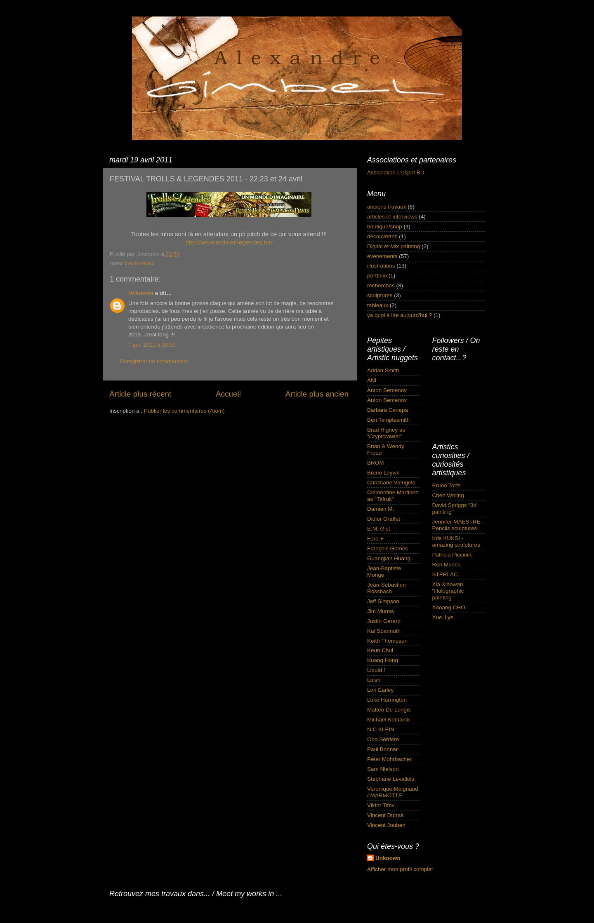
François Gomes (387, 548)
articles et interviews (392, 217)
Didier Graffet (383, 519)
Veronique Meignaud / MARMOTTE (392, 792)
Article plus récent (140, 394)
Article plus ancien (317, 394)
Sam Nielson (383, 769)
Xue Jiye (443, 617)
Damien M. (380, 509)
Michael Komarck (388, 719)
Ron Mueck (446, 564)
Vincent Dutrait (385, 815)
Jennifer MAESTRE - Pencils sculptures (458, 525)
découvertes (382, 236)
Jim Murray (381, 611)
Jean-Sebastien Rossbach (386, 588)
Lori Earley (380, 690)
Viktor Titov (381, 805)
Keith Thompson (387, 641)
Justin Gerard (384, 621)
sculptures (380, 295)
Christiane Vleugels (391, 482)
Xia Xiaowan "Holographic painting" (448, 591)
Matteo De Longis (389, 710)
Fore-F (375, 538)
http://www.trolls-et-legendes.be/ (228, 242)
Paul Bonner (382, 749)
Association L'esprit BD (395, 172)
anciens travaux (386, 207)
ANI (372, 380)
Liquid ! (376, 670)
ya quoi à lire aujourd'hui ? (399, 315)
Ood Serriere (383, 739)
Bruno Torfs (446, 485)
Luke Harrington (387, 700)
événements (139, 263)
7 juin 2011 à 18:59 (152, 345)
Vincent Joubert (386, 825)
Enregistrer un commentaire (154, 361)
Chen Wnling (448, 495)
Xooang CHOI (449, 607)
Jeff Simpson (383, 601)
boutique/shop (384, 226)
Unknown (140, 293)
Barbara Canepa (387, 410)
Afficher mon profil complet (400, 869)
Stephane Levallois (390, 779)
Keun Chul (380, 650)
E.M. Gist (378, 529)
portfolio (377, 275)
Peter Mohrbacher (389, 759)
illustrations (381, 266)
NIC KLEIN (380, 729)
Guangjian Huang (388, 558)
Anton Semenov (387, 390)
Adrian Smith (383, 370)
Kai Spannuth (384, 631)
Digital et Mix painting (393, 246)
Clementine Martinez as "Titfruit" (392, 495)
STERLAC (445, 574)
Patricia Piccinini (452, 555)
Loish (373, 680)
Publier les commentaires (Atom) (184, 411)
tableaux (377, 305)
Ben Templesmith (388, 420)
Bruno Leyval (383, 473)
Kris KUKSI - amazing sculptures (456, 541)
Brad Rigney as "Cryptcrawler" (386, 433)
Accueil (228, 394)
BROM (375, 463)
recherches (381, 285)
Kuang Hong (382, 660)
